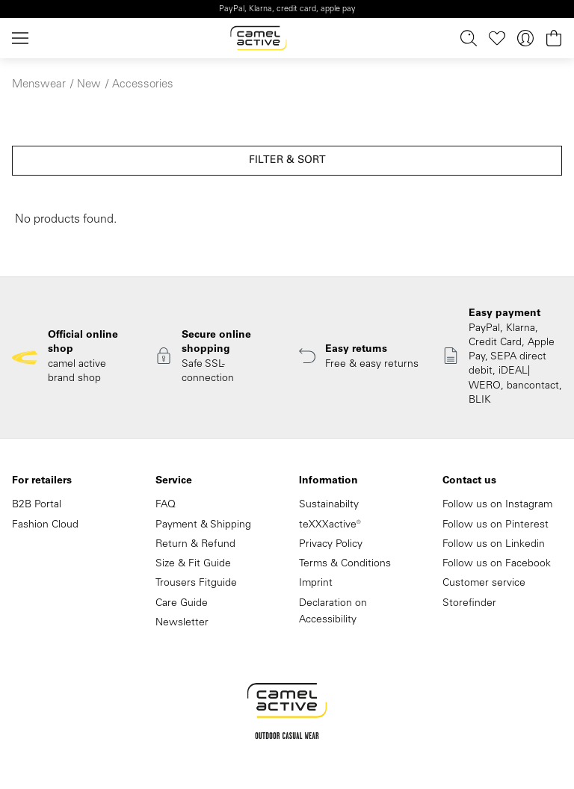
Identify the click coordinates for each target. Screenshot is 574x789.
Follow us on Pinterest (495, 525)
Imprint (316, 583)
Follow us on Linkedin (493, 544)
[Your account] (525, 38)
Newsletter (182, 623)
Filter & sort (287, 160)
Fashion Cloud (45, 525)
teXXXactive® (330, 525)
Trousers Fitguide (196, 583)
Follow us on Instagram (497, 505)
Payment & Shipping (203, 525)
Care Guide (181, 603)
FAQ (165, 505)
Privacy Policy (330, 544)
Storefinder (469, 603)
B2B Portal (36, 505)
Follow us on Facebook (496, 564)
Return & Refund (195, 544)
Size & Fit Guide (193, 564)
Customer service (483, 583)
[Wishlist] (497, 38)
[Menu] (23, 38)
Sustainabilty (329, 505)
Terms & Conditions (345, 564)
